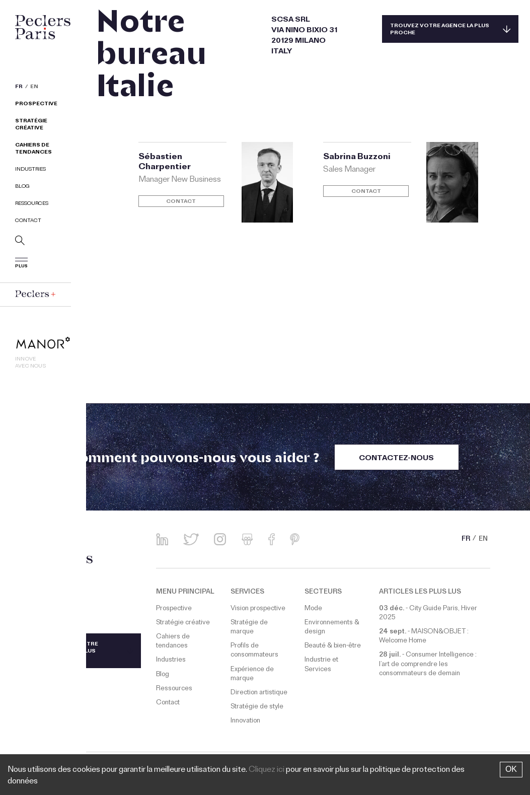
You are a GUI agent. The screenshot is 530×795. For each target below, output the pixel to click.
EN (34, 87)
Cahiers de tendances (33, 149)
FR (19, 87)
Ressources (31, 204)
